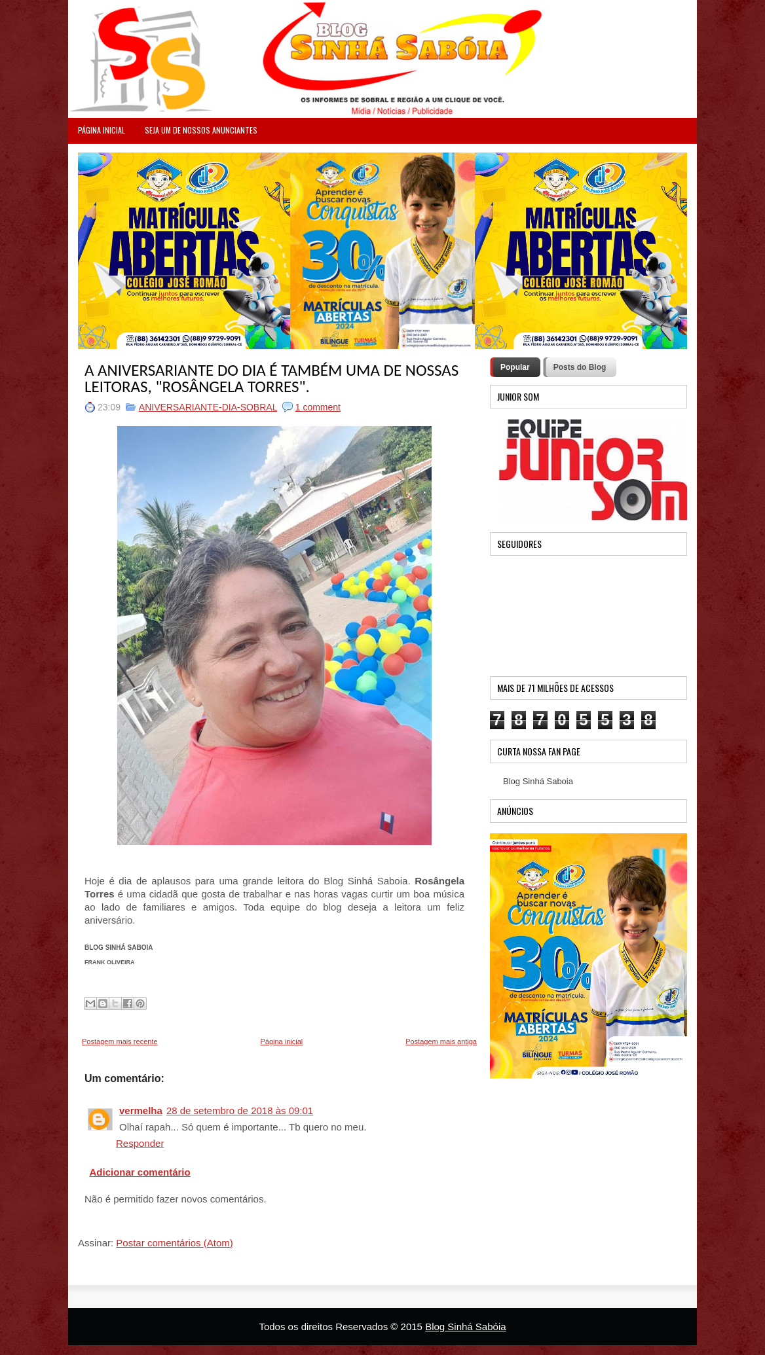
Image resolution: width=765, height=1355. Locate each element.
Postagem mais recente (120, 1041)
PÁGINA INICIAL (101, 130)
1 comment (318, 407)
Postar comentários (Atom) (174, 1242)
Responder (140, 1143)
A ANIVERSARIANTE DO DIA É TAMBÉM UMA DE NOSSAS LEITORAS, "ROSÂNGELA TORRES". (271, 378)
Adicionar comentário (140, 1172)
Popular (515, 367)
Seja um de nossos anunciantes (201, 130)
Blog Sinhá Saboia (538, 781)
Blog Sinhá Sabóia (465, 1326)
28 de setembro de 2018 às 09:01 (239, 1110)
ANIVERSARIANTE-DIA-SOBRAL (208, 407)
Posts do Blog (579, 367)
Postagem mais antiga (441, 1041)
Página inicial (281, 1041)
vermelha (140, 1110)
